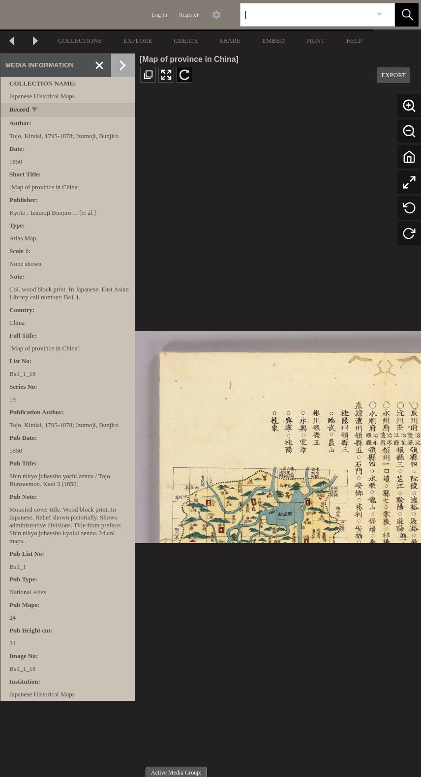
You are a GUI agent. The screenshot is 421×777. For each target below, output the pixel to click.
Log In (159, 14)
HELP (354, 40)
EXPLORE (137, 40)
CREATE (186, 40)
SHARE (230, 40)
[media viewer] (278, 434)
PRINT (315, 40)
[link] (379, 14)
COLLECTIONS (80, 40)
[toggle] (35, 110)
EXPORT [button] (393, 75)
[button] (407, 15)
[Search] (305, 14)
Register (189, 14)
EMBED (273, 40)
